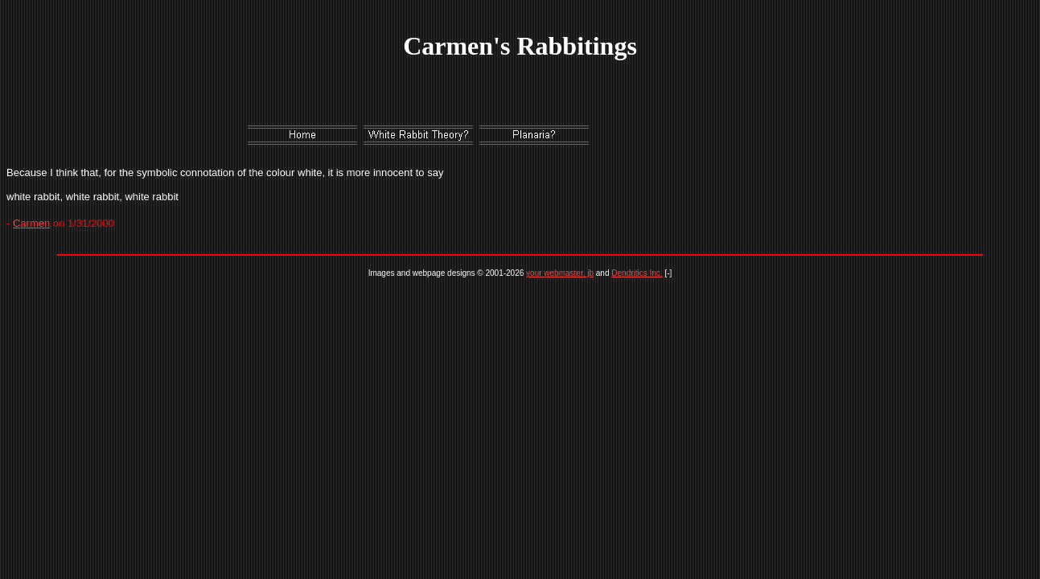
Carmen (31, 223)
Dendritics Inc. (636, 273)
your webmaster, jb (560, 273)
